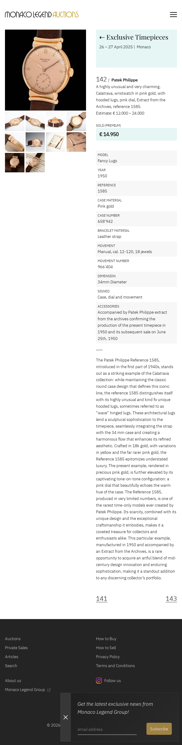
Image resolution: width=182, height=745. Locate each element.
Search (11, 665)
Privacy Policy (108, 656)
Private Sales (16, 647)
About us (13, 680)
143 (171, 598)
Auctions (13, 638)
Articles (11, 656)
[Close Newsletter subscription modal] (65, 717)
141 (101, 598)
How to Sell (106, 647)
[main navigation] (173, 15)
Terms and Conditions (115, 665)
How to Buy (106, 638)
